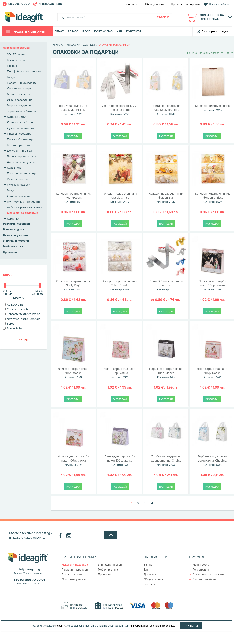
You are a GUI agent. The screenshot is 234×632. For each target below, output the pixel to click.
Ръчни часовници (18, 179)
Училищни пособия (16, 241)
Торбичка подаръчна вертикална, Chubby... (212, 460)
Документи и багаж (19, 151)
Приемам (191, 625)
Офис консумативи (15, 235)
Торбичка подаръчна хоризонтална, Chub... (166, 460)
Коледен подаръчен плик (212, 108)
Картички (13, 219)
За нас (73, 31)
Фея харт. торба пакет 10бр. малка (73, 373)
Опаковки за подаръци (22, 213)
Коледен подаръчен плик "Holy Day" (73, 285)
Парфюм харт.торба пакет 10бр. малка (212, 285)
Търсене (163, 17)
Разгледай (73, 136)
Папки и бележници (20, 139)
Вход (202, 31)
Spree (8, 323)
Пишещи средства (19, 134)
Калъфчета (14, 168)
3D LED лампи (16, 54)
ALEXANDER (13, 304)
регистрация (219, 31)
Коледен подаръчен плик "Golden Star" (166, 198)
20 (229, 53)
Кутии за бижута (17, 117)
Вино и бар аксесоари (21, 156)
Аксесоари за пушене (21, 162)
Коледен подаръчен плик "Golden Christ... (212, 198)
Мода (10, 190)
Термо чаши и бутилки (21, 111)
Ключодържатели (18, 145)
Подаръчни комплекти (22, 83)
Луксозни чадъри (18, 185)
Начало (58, 44)
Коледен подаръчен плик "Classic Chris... (120, 198)
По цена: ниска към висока (205, 53)
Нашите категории (29, 31)
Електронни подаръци (21, 173)
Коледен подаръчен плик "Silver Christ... (120, 285)
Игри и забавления (19, 100)
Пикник (12, 66)
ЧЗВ (119, 31)
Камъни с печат (17, 60)
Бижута (11, 77)
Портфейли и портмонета (24, 71)
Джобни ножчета (18, 196)
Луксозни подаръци (16, 48)
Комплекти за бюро (20, 122)
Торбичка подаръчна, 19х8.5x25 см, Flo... (166, 110)
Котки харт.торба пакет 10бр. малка (212, 373)
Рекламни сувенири (16, 224)
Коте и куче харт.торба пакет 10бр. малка (73, 460)
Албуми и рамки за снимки (24, 207)
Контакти (133, 31)
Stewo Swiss (13, 328)
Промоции (10, 252)
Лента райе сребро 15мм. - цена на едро (120, 110)
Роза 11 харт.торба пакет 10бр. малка (120, 373)
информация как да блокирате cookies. (152, 625)
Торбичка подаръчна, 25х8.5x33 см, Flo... (73, 110)
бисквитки (60, 625)
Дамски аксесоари (19, 88)
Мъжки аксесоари (19, 94)
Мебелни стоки (13, 246)
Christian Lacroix (15, 309)
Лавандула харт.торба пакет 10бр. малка (120, 460)
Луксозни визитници (20, 128)
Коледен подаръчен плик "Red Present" (73, 198)
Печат (59, 31)
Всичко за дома (13, 229)
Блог (86, 31)
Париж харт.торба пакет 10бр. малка (166, 373)
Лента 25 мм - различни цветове (166, 285)
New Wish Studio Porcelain (21, 319)
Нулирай (23, 340)
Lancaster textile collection (21, 314)
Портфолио (103, 31)
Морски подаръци (19, 105)
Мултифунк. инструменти (23, 202)
